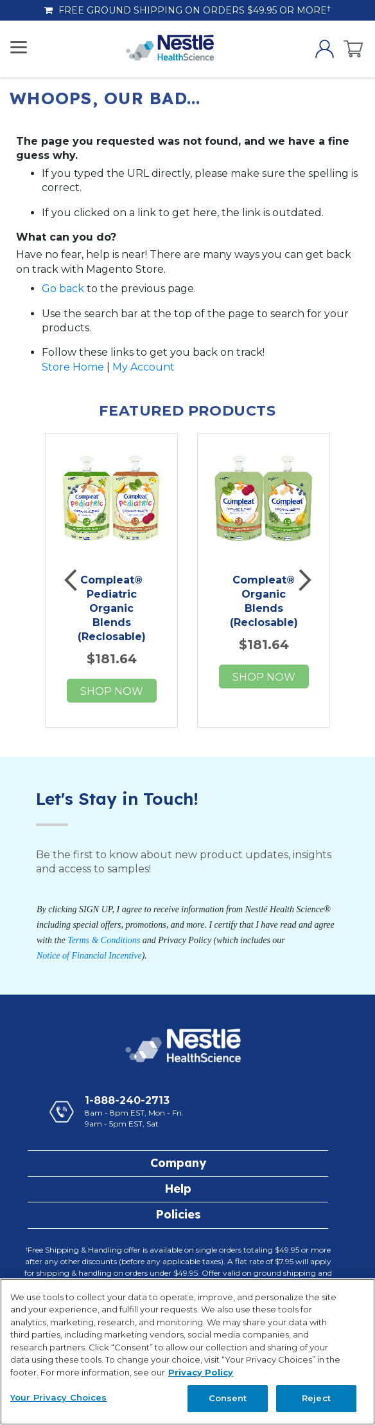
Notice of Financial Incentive (89, 956)
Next (303, 580)
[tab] (178, 1163)
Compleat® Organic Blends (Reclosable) (264, 601)
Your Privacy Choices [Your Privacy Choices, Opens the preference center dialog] (58, 1397)
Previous (72, 580)
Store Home (73, 367)
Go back (63, 288)
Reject (316, 1398)
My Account (143, 367)
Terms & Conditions (103, 940)
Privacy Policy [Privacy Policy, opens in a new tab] (200, 1372)
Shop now (111, 691)
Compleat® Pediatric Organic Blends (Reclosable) (112, 608)
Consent (228, 1398)
